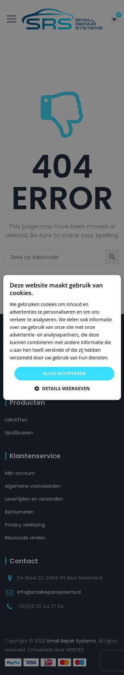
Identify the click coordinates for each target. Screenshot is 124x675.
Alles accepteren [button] (64, 373)
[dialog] (62, 337)
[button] (62, 389)
